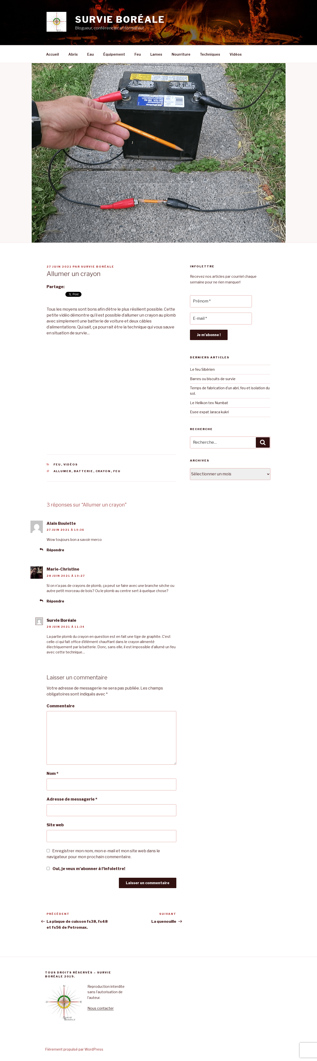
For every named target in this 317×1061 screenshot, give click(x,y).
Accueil (52, 54)
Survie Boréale (97, 266)
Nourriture (181, 54)
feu (117, 471)
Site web (55, 825)
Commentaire (61, 706)
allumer (62, 471)
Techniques (210, 54)
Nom (52, 773)
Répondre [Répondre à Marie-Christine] (55, 601)
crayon (103, 471)
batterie (83, 471)
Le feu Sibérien (202, 369)
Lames (156, 54)
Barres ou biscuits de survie (213, 379)
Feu (137, 54)
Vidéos (236, 54)
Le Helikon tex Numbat (209, 403)
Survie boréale (120, 19)
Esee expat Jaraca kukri (209, 412)
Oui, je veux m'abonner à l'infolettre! (86, 868)
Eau (90, 54)
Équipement (114, 54)
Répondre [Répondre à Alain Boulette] (55, 550)
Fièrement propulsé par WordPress (74, 1049)
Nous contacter (100, 1008)
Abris (73, 54)
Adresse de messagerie (72, 799)
